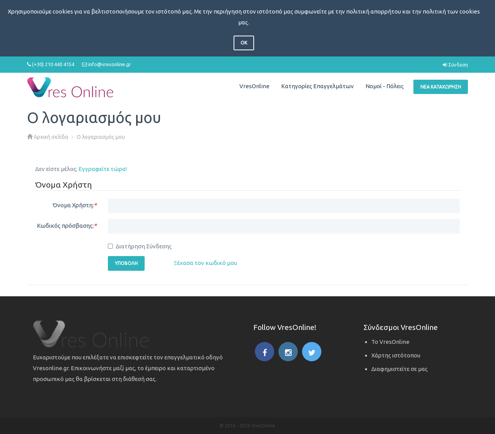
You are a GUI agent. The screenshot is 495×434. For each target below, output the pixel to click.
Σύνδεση (455, 64)
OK (244, 42)
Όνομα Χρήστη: (74, 205)
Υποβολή (126, 263)
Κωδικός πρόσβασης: (66, 225)
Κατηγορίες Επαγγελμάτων (317, 86)
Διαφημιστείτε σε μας (399, 369)
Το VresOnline (390, 341)
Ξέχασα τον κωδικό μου (205, 263)
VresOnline (254, 86)
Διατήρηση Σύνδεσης (140, 246)
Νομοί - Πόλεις (384, 86)
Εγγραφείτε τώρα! (103, 169)
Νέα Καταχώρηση (440, 86)
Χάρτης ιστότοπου (395, 355)
